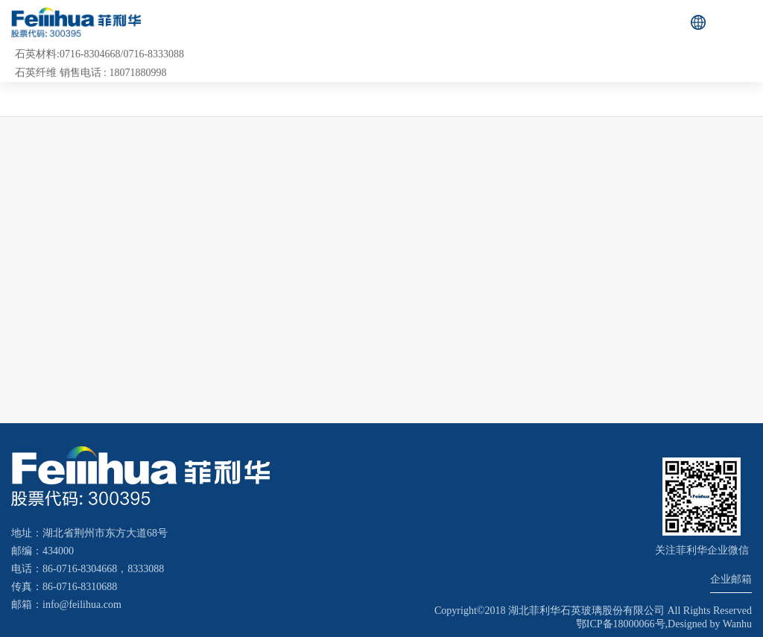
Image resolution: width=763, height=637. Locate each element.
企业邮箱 (731, 579)
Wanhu (737, 624)
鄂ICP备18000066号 (620, 624)
